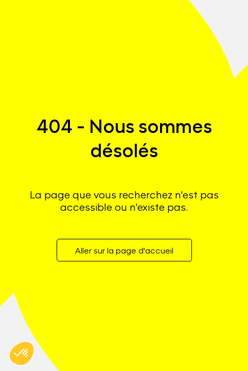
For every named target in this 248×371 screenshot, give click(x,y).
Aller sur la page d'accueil (124, 250)
